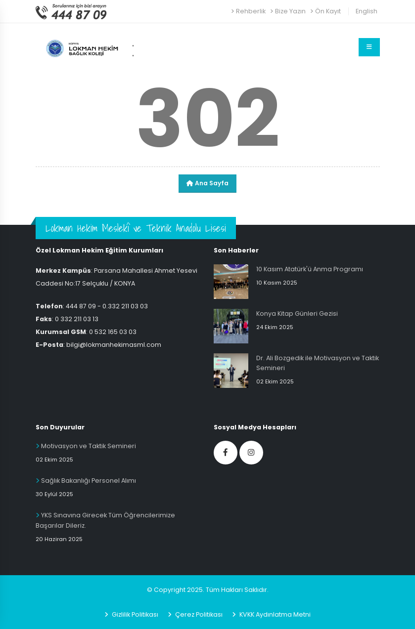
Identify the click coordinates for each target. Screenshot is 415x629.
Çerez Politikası (198, 614)
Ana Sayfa (207, 183)
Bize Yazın (288, 11)
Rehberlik (248, 11)
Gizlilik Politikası (134, 614)
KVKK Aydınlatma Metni (274, 614)
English (366, 11)
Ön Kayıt (325, 11)
